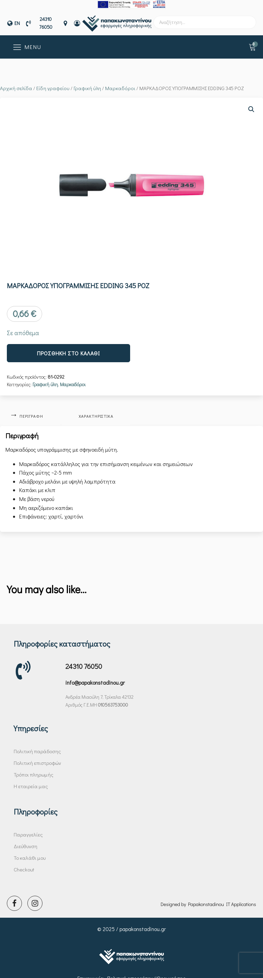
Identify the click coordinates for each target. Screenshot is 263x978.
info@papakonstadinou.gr (95, 676)
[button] (251, 105)
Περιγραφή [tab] (32, 411)
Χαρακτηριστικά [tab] (98, 411)
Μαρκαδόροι (120, 84)
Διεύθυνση (25, 840)
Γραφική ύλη (87, 84)
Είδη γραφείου (53, 84)
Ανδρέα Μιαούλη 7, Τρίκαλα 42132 (99, 691)
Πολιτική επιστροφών (37, 757)
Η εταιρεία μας (31, 780)
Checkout (24, 863)
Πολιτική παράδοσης (37, 745)
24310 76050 (83, 660)
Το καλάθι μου (30, 851)
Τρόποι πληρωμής (33, 768)
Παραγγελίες (28, 828)
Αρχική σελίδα (16, 84)
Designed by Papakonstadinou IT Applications (208, 897)
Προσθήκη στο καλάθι (68, 348)
